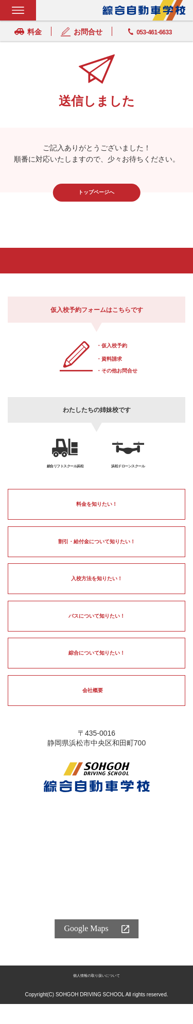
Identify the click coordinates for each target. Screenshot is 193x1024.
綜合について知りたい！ (97, 661)
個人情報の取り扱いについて (96, 995)
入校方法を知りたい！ (97, 587)
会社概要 (91, 698)
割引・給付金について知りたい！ (96, 550)
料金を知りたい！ (96, 512)
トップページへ (97, 192)
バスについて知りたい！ (97, 624)
